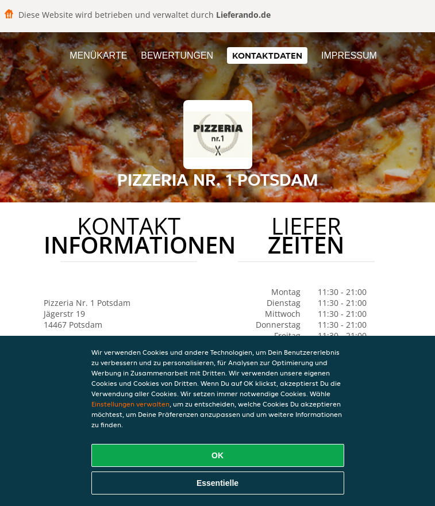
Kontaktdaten (267, 55)
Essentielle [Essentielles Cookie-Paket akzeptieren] (217, 483)
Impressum (349, 55)
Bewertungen (177, 55)
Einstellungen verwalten (130, 404)
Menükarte (98, 55)
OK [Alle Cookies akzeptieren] (217, 455)
